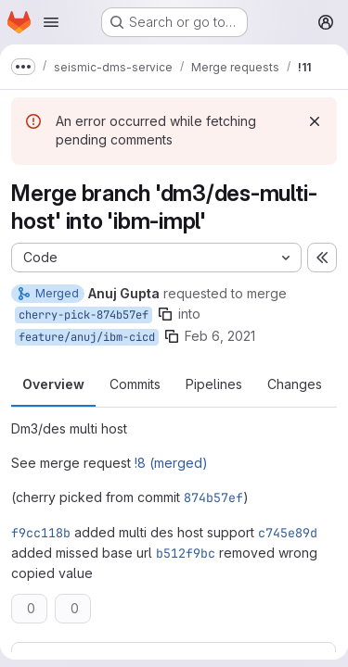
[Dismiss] (314, 121)
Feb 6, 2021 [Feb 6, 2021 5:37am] (220, 336)
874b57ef (213, 497)
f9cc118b (41, 532)
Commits (135, 384)
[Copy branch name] (165, 314)
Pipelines (214, 384)
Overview (53, 384)
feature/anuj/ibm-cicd (87, 337)
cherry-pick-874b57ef (83, 315)
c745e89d (287, 532)
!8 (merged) (171, 463)
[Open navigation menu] (51, 22)
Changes (294, 384)
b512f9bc (185, 553)
